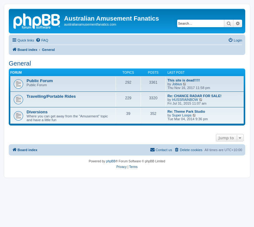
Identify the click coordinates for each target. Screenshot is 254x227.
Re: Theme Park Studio (186, 111)
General (20, 63)
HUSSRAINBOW (185, 99)
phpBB (111, 161)
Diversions (37, 112)
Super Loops (182, 115)
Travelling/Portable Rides (51, 96)
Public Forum (40, 80)
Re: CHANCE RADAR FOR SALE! (194, 96)
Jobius (177, 84)
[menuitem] (42, 40)
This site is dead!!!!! (183, 80)
